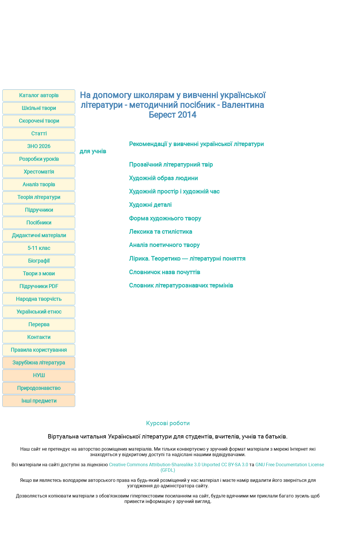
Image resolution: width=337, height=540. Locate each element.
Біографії (38, 261)
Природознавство (38, 388)
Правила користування (39, 350)
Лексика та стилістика (160, 231)
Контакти (38, 337)
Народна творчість (39, 299)
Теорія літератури (38, 197)
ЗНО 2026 (38, 146)
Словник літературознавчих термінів (181, 285)
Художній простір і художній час (174, 191)
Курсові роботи (168, 423)
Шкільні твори (39, 108)
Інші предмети (38, 401)
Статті (39, 133)
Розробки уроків (39, 159)
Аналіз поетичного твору (164, 244)
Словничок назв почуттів (164, 272)
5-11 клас (38, 248)
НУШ (39, 375)
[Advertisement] (168, 42)
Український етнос (38, 312)
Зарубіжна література (38, 363)
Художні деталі (150, 204)
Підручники (39, 210)
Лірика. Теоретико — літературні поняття (187, 258)
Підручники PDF (38, 286)
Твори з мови (39, 273)
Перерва (38, 324)
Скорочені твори (39, 121)
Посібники (38, 223)
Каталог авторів (38, 95)
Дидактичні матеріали (39, 235)
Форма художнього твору (165, 218)
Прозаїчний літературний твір (171, 164)
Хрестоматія (39, 172)
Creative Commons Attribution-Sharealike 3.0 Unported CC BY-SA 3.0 (178, 464)
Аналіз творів (39, 184)
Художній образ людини (163, 178)
